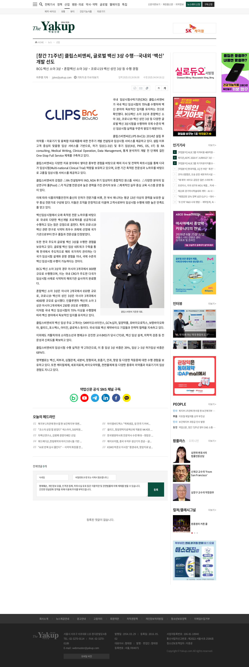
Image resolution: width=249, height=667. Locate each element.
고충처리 (98, 618)
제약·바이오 (50, 11)
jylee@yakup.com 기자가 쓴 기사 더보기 (75, 77)
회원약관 (114, 618)
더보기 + (212, 145)
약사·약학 (92, 4)
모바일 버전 (86, 656)
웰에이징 (115, 4)
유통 (63, 11)
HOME (39, 42)
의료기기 (101, 11)
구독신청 (208, 4)
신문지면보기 (154, 4)
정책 (59, 4)
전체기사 (50, 4)
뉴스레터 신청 (193, 4)
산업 (67, 5)
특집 (124, 4)
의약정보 (180, 4)
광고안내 (81, 618)
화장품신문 (168, 4)
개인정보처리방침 (154, 618)
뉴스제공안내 (62, 618)
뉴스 (50, 42)
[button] (192, 533)
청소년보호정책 (178, 618)
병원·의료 (78, 4)
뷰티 (72, 11)
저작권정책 (132, 618)
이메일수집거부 (202, 618)
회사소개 (43, 618)
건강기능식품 (86, 11)
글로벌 (103, 4)
